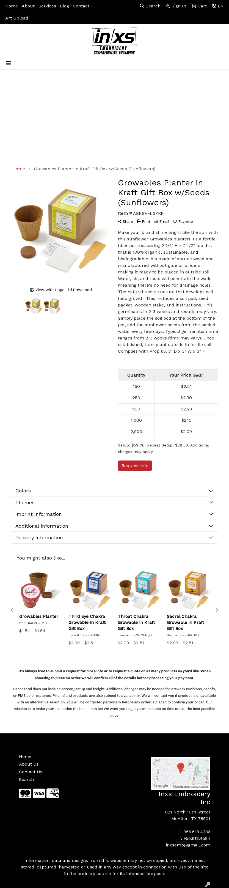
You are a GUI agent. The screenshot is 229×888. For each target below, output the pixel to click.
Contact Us (30, 771)
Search (150, 6)
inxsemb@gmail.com (188, 845)
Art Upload (16, 18)
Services (47, 6)
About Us (29, 764)
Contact (81, 6)
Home (11, 6)
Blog (64, 6)
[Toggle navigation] (8, 63)
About (28, 6)
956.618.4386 (197, 831)
